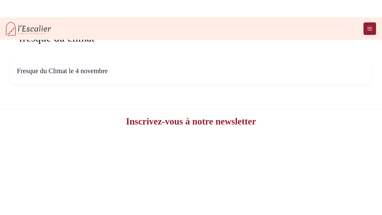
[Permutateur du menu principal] (369, 28)
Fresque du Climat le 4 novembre (62, 71)
